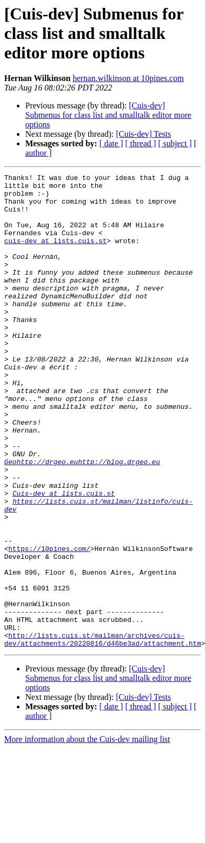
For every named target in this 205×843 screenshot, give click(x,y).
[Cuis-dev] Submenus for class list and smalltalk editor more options (108, 115)
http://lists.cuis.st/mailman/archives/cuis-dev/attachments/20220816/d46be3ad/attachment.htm (102, 733)
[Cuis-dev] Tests (143, 133)
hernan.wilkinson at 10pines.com (128, 78)
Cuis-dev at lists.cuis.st (64, 558)
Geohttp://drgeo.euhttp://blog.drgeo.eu (82, 520)
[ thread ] (140, 143)
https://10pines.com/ (49, 624)
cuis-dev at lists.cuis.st (55, 254)
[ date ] (111, 143)
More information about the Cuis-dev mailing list (87, 833)
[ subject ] (175, 143)
